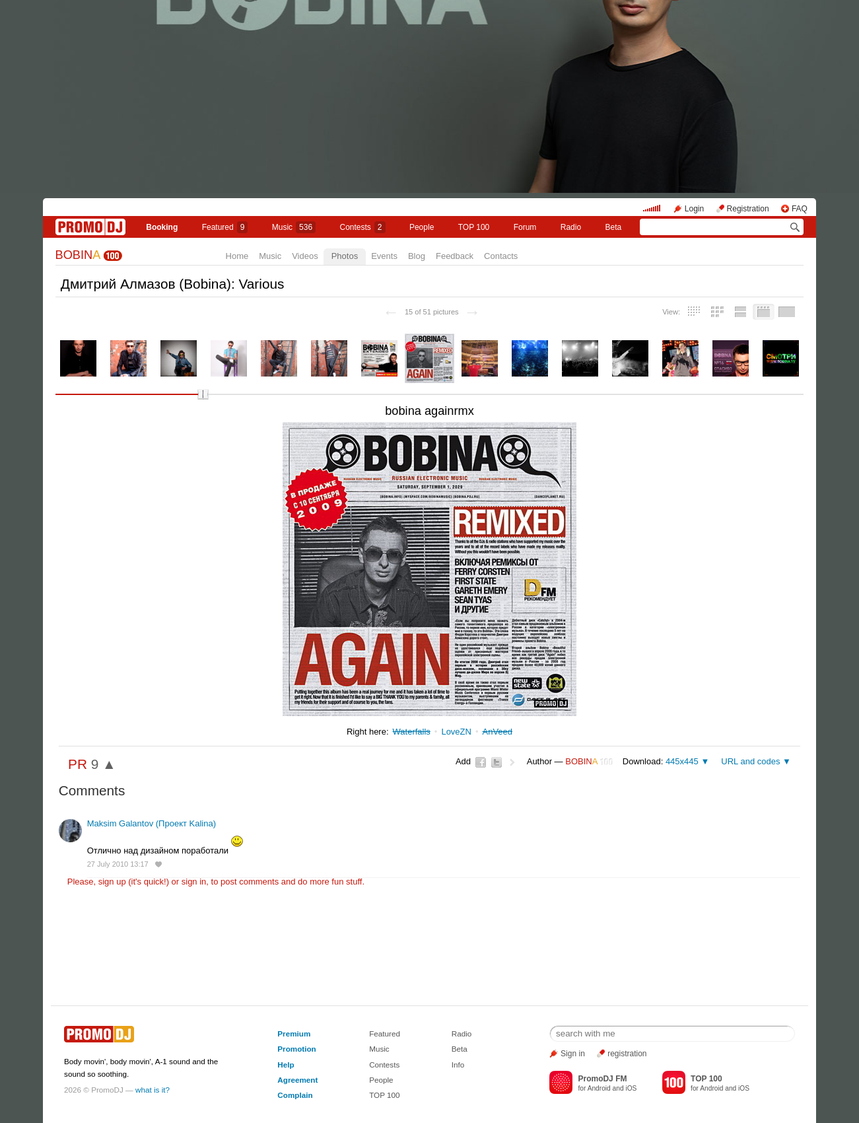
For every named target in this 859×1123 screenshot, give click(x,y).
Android (599, 1088)
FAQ (799, 209)
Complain (294, 1095)
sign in (194, 882)
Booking (162, 227)
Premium (293, 1033)
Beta (613, 227)
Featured (225, 227)
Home (237, 256)
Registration (748, 209)
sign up (112, 882)
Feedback (454, 256)
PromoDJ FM (602, 1078)
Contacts (501, 256)
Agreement (297, 1079)
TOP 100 (474, 227)
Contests (384, 1064)
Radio (571, 227)
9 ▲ (103, 764)
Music (294, 227)
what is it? (152, 1089)
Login (694, 209)
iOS (630, 1088)
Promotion (296, 1048)
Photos (344, 256)
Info (458, 1064)
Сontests (363, 227)
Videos (305, 256)
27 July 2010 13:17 (118, 864)
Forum (525, 227)
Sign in (573, 1054)
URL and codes (750, 761)
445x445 (682, 761)
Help (285, 1064)
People (421, 227)
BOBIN (77, 255)
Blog (416, 256)
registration (626, 1054)
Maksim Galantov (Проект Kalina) (151, 823)
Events (384, 256)
